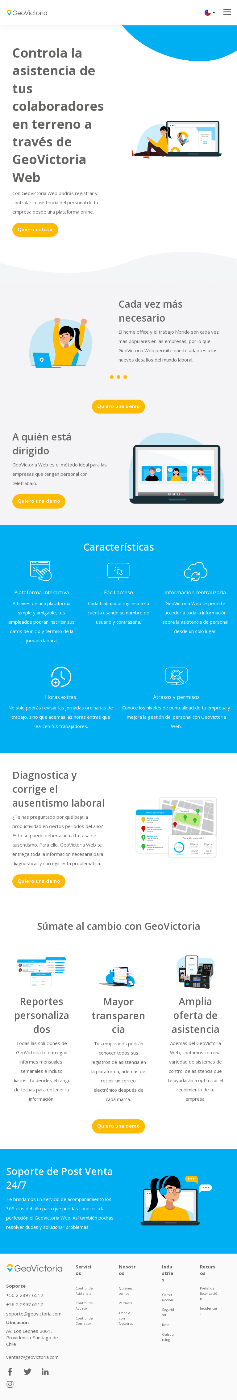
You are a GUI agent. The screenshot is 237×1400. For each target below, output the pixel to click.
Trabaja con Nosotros (126, 1317)
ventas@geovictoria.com (32, 1356)
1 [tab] (112, 377)
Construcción (167, 1296)
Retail (166, 1323)
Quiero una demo (118, 406)
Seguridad (168, 1311)
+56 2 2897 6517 (24, 1303)
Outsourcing (168, 1336)
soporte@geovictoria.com (33, 1312)
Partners (125, 1302)
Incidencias (208, 1310)
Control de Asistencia (84, 1289)
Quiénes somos (125, 1289)
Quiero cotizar (34, 230)
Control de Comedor (84, 1319)
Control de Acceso (84, 1304)
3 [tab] (125, 377)
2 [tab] (118, 377)
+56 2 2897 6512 (24, 1294)
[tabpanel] (108, 341)
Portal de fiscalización (208, 1292)
